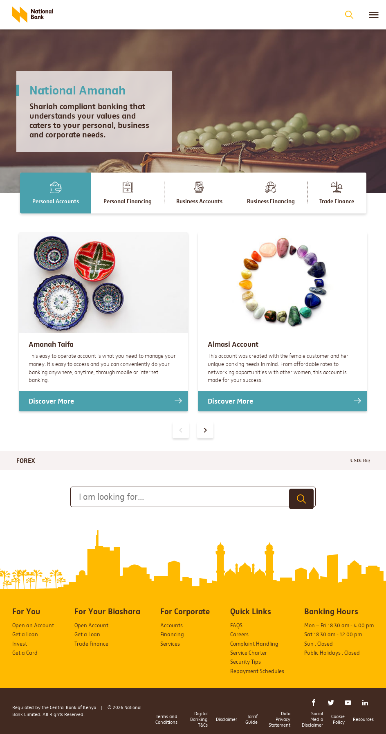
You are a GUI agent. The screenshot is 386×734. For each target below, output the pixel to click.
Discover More (51, 401)
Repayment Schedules (257, 671)
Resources (363, 719)
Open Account (91, 625)
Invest (19, 643)
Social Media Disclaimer (312, 719)
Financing (172, 634)
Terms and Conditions (166, 719)
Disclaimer (226, 719)
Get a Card (25, 652)
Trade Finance (91, 643)
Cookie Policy (338, 719)
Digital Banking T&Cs (199, 719)
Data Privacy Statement (279, 719)
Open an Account (33, 625)
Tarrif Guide (251, 719)
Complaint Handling (254, 643)
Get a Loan (25, 634)
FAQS (236, 625)
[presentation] (205, 430)
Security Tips (245, 661)
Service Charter (248, 652)
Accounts (171, 625)
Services (170, 643)
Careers (239, 634)
